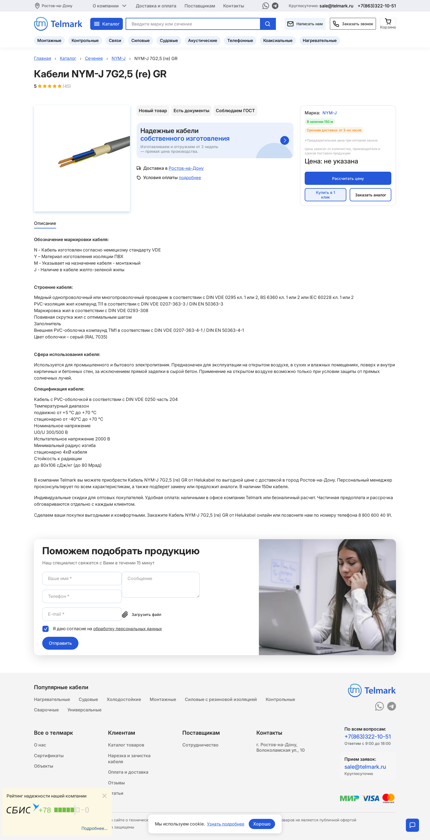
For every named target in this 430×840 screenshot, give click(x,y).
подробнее (190, 178)
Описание (44, 223)
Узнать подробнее (225, 824)
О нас (40, 745)
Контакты (233, 5)
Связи (115, 40)
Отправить (60, 643)
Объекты (43, 767)
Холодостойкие (124, 698)
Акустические (202, 40)
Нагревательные (320, 40)
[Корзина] (388, 23)
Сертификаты (49, 756)
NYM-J (329, 113)
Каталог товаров (126, 745)
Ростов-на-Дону (57, 5)
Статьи (115, 795)
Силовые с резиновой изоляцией (221, 698)
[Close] (104, 795)
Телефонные (240, 40)
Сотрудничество (200, 745)
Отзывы (116, 784)
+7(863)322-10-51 (377, 5)
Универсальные (84, 709)
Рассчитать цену (348, 179)
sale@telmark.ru (336, 5)
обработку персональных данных (129, 629)
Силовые (140, 40)
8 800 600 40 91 (375, 515)
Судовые (169, 40)
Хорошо (262, 824)
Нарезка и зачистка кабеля (129, 759)
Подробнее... (94, 828)
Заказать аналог (370, 195)
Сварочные (46, 709)
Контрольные (85, 40)
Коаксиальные (278, 40)
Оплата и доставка (128, 773)
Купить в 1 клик (325, 195)
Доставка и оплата (156, 5)
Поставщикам (200, 5)
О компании (110, 5)
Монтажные (49, 40)
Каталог (107, 23)
